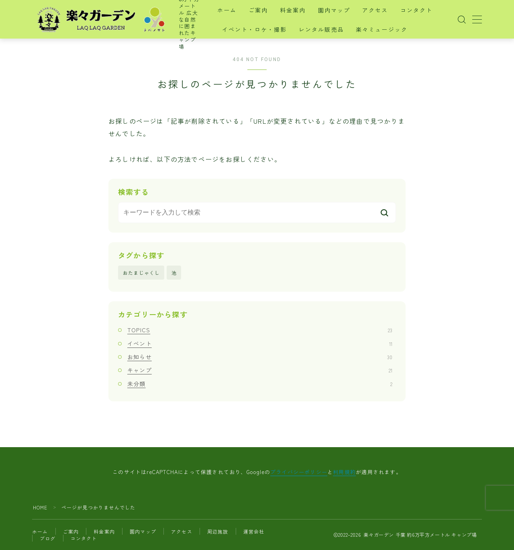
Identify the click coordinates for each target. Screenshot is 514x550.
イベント (259, 343)
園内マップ (339, 10)
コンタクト (422, 10)
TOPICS (259, 330)
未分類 (259, 384)
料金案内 (298, 10)
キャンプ (259, 370)
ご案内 (263, 10)
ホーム (232, 10)
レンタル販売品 (326, 30)
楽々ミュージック (387, 30)
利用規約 (344, 472)
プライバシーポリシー (298, 472)
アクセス (381, 10)
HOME (40, 507)
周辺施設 (217, 531)
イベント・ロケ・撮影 (259, 30)
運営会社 (254, 531)
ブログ (48, 538)
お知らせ (259, 357)
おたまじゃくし (141, 272)
